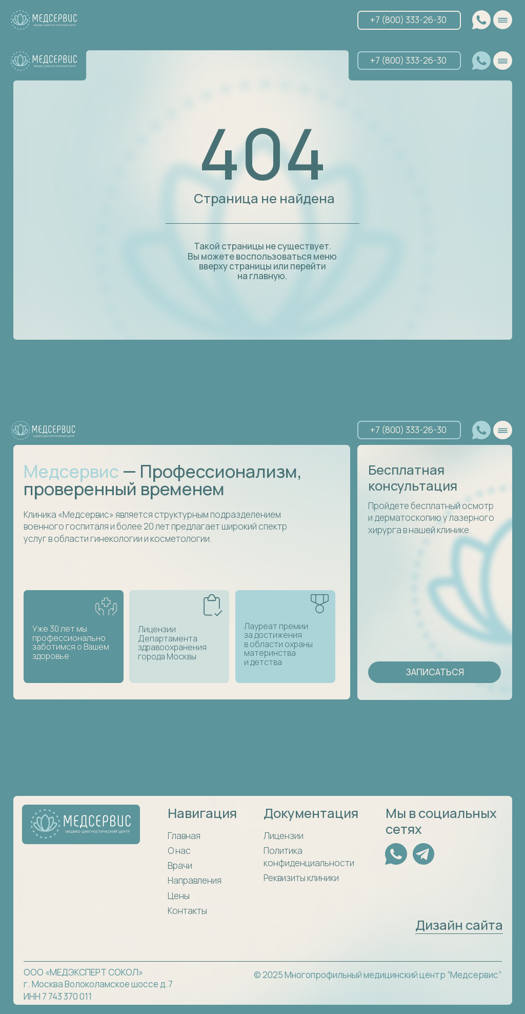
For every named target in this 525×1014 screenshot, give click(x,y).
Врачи (180, 865)
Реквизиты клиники (301, 878)
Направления (194, 880)
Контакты (187, 911)
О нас (179, 850)
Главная (184, 836)
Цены (179, 896)
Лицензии (284, 836)
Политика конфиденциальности (309, 857)
